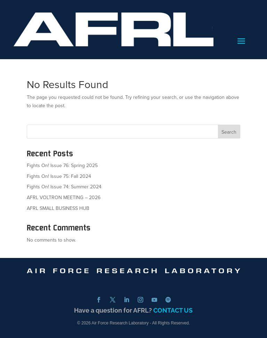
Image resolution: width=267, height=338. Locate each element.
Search (228, 132)
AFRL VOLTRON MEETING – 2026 (63, 197)
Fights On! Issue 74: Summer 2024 (64, 186)
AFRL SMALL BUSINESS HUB (58, 208)
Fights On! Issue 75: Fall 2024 (59, 176)
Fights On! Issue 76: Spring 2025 (62, 165)
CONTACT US (173, 310)
